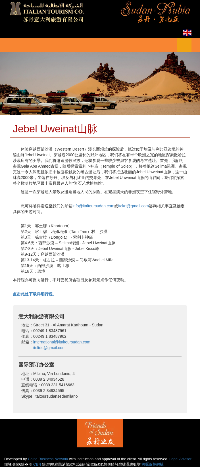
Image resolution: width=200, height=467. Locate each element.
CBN (37, 464)
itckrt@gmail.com (133, 206)
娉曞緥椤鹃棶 (152, 464)
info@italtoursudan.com (93, 206)
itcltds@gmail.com (49, 347)
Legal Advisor (180, 459)
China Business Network (48, 459)
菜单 (184, 45)
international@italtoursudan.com (61, 342)
